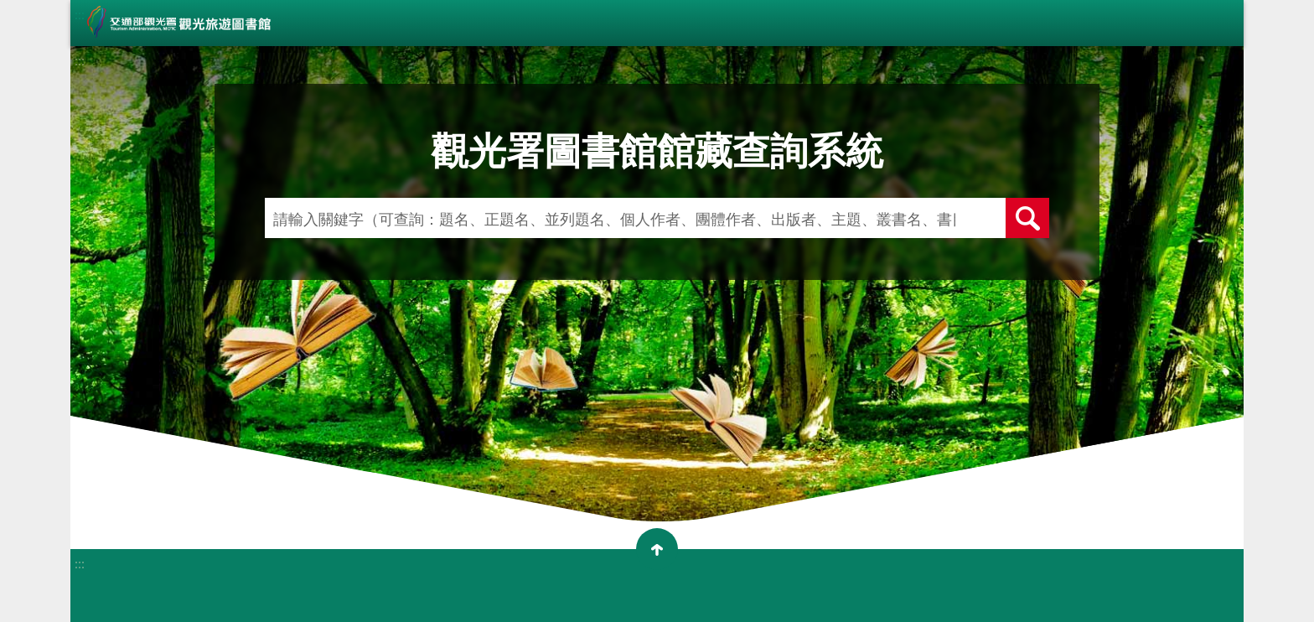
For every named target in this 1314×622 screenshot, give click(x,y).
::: (80, 14)
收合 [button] (657, 549)
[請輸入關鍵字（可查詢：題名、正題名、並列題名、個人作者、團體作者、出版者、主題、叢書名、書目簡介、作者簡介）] (614, 218)
